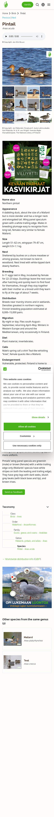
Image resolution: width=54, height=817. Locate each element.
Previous (6, 18)
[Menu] (49, 5)
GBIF (37, 559)
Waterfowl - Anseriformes (24, 525)
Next (14, 18)
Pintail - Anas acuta (26, 549)
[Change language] (43, 5)
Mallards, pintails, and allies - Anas (31, 541)
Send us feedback (13, 492)
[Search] (37, 5)
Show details (38, 417)
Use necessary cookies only (27, 445)
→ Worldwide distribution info (18, 559)
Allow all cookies (27, 426)
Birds (14, 13)
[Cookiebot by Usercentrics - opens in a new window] (38, 369)
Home (5, 13)
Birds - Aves (16, 516)
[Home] (5, 4)
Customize (27, 436)
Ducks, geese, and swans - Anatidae (30, 533)
